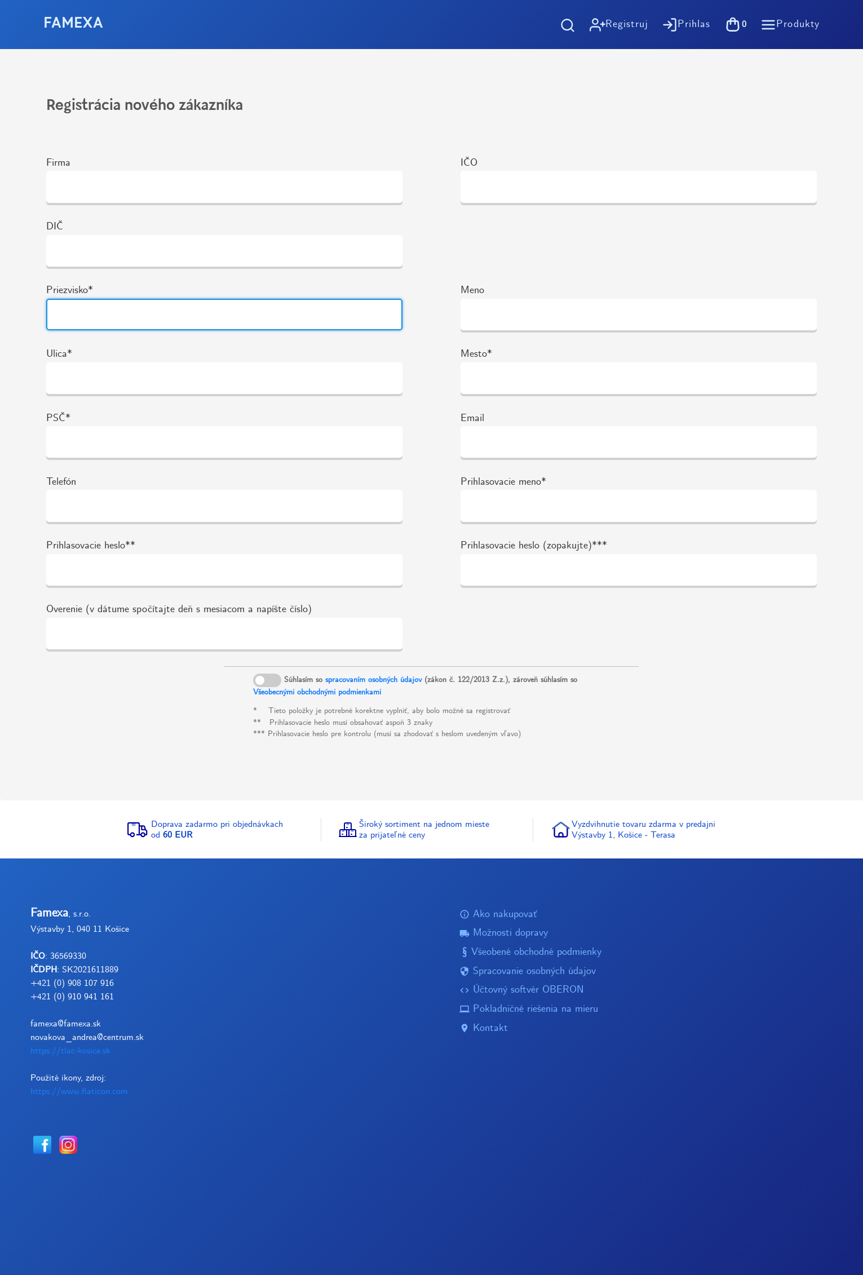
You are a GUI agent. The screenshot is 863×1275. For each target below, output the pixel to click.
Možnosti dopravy (503, 933)
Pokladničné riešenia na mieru (528, 1009)
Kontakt (483, 1028)
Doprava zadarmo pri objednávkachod (217, 829)
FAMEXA (73, 24)
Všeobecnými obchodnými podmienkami (317, 692)
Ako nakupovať (498, 914)
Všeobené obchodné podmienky (530, 952)
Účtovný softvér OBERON (521, 990)
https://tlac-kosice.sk (70, 1051)
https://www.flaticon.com (79, 1091)
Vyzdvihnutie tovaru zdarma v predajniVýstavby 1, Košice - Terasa (643, 829)
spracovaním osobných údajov (373, 680)
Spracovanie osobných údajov (527, 971)
